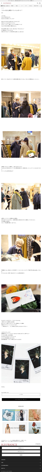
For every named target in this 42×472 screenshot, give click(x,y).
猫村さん (17, 5)
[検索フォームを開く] (37, 3)
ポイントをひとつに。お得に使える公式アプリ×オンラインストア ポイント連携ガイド (21, 0)
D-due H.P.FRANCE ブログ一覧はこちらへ (21, 399)
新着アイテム (3, 5)
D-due (8, 392)
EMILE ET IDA (36, 5)
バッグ (22, 5)
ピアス (26, 5)
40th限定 (12, 5)
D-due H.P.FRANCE (3, 392)
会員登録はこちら (21, 448)
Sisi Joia (30, 5)
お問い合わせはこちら (21, 451)
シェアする (21, 394)
